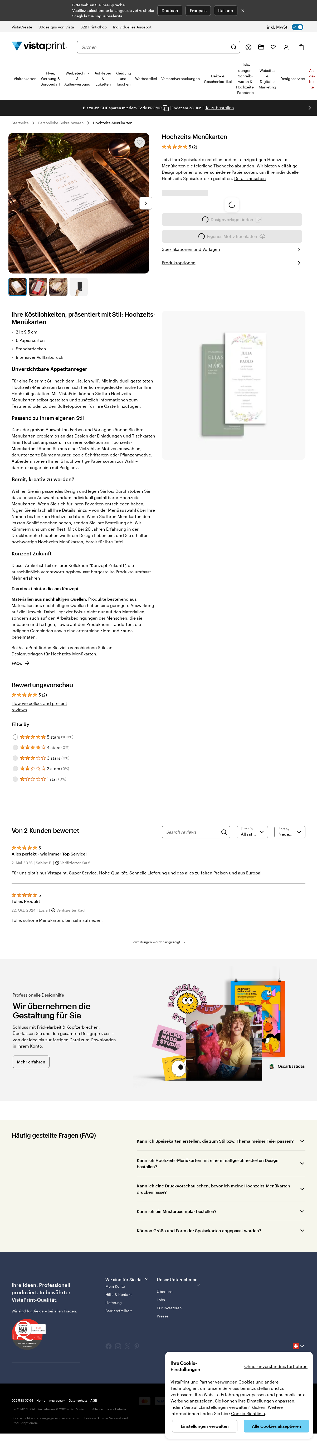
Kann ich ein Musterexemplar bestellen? (176, 1211)
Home (40, 1400)
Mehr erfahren (26, 577)
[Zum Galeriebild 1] (17, 287)
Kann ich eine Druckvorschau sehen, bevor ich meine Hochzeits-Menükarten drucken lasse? (213, 1189)
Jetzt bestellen (219, 107)
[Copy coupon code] (166, 108)
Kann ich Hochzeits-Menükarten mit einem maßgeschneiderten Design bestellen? (208, 1163)
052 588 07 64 (22, 1400)
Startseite (20, 123)
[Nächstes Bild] (146, 203)
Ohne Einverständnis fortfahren (276, 1366)
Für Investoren (169, 1308)
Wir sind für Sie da (127, 1279)
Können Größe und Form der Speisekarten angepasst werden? (199, 1230)
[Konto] (286, 47)
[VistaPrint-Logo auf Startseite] (39, 47)
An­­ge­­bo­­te (312, 78)
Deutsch (170, 10)
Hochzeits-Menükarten (112, 123)
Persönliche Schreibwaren (61, 123)
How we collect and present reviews (39, 706)
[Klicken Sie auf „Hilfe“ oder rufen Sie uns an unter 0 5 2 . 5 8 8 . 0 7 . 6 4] (248, 47)
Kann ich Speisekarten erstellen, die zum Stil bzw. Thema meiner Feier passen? (215, 1140)
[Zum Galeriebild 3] (58, 287)
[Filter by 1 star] (15, 779)
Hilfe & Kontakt (118, 1294)
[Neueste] (289, 832)
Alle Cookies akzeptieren (276, 1426)
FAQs (21, 663)
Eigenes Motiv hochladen (232, 256)
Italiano (225, 10)
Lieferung (113, 1302)
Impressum (57, 1400)
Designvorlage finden (231, 239)
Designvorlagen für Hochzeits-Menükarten (54, 653)
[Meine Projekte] (261, 47)
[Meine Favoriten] (273, 47)
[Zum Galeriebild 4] (79, 287)
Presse (162, 1316)
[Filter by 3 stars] (15, 758)
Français (198, 10)
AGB (93, 1400)
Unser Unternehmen (179, 1282)
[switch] (285, 27)
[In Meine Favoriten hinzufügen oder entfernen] (139, 142)
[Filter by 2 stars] (15, 768)
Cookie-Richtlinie (248, 1413)
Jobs (161, 1299)
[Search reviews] (192, 832)
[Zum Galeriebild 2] (38, 287)
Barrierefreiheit (118, 1310)
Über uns (165, 1291)
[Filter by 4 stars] (15, 747)
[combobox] (154, 47)
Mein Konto (115, 1286)
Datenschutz (78, 1400)
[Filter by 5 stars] (15, 737)
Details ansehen (250, 178)
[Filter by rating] (252, 832)
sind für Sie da (31, 1311)
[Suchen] (233, 47)
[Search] (224, 832)
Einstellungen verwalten (205, 1426)
